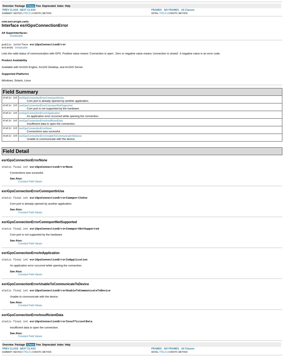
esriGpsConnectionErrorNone (35, 129)
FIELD (27, 13)
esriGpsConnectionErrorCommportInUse (41, 99)
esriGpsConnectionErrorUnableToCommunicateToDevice (50, 137)
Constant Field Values (30, 183)
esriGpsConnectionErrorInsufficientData (41, 122)
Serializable (16, 35)
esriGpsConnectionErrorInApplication (39, 114)
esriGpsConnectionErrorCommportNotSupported (46, 106)
